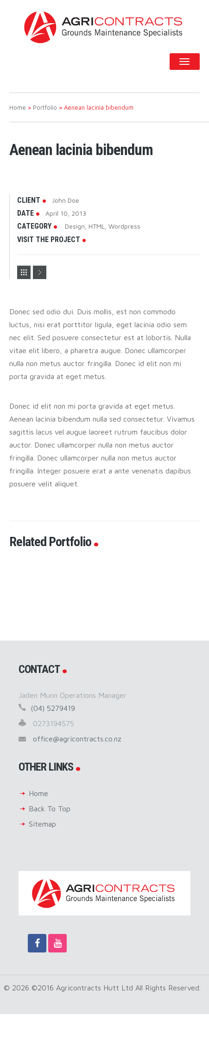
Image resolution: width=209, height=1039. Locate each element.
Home (38, 793)
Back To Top (49, 808)
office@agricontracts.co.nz (77, 738)
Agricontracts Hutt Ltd (104, 26)
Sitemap (42, 824)
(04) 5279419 (53, 708)
